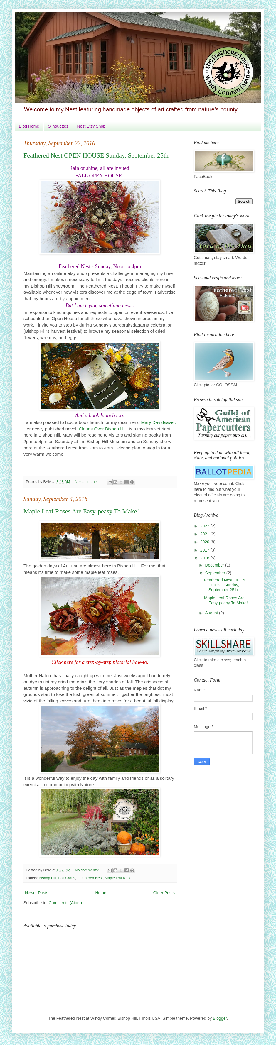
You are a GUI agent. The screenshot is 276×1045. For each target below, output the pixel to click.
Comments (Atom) (65, 902)
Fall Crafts (66, 878)
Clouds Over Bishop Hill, (103, 428)
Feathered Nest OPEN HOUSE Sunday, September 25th (96, 155)
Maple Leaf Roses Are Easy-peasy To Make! (81, 511)
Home (100, 892)
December (215, 565)
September (215, 573)
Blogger (220, 1018)
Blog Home (29, 126)
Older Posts (164, 892)
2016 (205, 558)
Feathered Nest (90, 878)
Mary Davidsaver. (158, 422)
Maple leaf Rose (118, 878)
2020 (205, 542)
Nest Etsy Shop (91, 126)
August (212, 613)
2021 (205, 534)
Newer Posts (36, 892)
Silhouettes (58, 126)
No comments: (87, 482)
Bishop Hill (47, 878)
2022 (205, 526)
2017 (205, 550)
